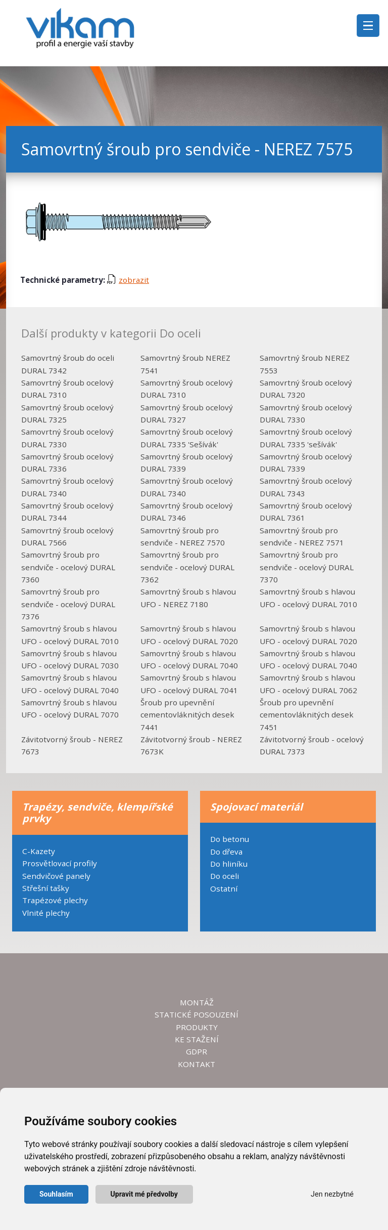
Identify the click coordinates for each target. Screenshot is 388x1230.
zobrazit (128, 280)
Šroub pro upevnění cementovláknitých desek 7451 (307, 714)
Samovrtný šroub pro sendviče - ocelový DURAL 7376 (68, 603)
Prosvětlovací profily (59, 863)
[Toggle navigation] (368, 25)
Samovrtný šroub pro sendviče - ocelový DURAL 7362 (187, 566)
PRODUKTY (197, 1027)
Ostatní (223, 888)
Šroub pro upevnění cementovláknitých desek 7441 (187, 714)
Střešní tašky (45, 888)
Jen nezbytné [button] (332, 1194)
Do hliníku (229, 864)
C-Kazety (38, 851)
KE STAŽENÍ (197, 1039)
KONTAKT (196, 1064)
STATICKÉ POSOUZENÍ (196, 1014)
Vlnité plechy (46, 913)
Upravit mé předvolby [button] (144, 1194)
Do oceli (224, 876)
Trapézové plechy (55, 900)
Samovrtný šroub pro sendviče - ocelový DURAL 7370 (307, 566)
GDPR (196, 1051)
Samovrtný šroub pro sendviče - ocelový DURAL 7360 (68, 566)
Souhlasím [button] (56, 1194)
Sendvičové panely (56, 876)
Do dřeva (226, 851)
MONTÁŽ (197, 1002)
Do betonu (229, 839)
